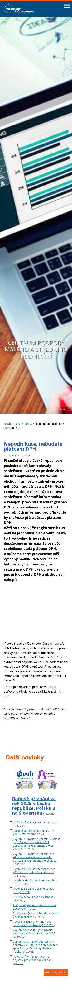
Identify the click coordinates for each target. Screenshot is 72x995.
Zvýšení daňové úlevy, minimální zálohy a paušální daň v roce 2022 (34, 933)
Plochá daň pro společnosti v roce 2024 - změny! (34, 832)
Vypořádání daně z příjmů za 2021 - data (35, 890)
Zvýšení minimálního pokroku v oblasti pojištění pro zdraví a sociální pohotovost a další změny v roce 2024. (36, 844)
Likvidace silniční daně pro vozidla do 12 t (35, 882)
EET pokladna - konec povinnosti (33, 898)
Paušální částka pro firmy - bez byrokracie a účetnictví (34, 923)
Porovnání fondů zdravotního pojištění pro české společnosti (32, 960)
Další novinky (55, 972)
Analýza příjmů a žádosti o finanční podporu (34, 906)
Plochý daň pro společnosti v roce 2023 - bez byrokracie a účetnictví (34, 872)
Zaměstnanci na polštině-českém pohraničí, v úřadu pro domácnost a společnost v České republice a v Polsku (35, 947)
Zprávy (28, 424)
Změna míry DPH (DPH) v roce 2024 (35, 824)
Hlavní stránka (12, 424)
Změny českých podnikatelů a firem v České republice (36, 915)
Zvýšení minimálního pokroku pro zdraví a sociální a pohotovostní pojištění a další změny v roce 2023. (35, 859)
